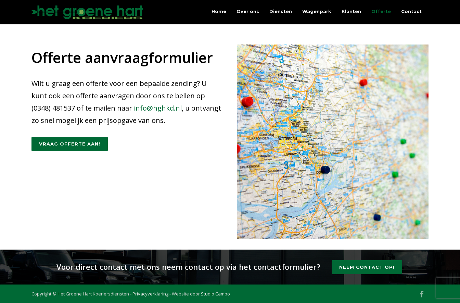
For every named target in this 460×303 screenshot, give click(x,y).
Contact (411, 11)
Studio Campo (215, 294)
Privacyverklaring (150, 294)
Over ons (248, 11)
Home (219, 11)
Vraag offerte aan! (69, 144)
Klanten (351, 11)
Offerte (381, 11)
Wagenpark (316, 11)
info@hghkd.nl (158, 108)
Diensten (280, 11)
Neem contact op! (367, 267)
